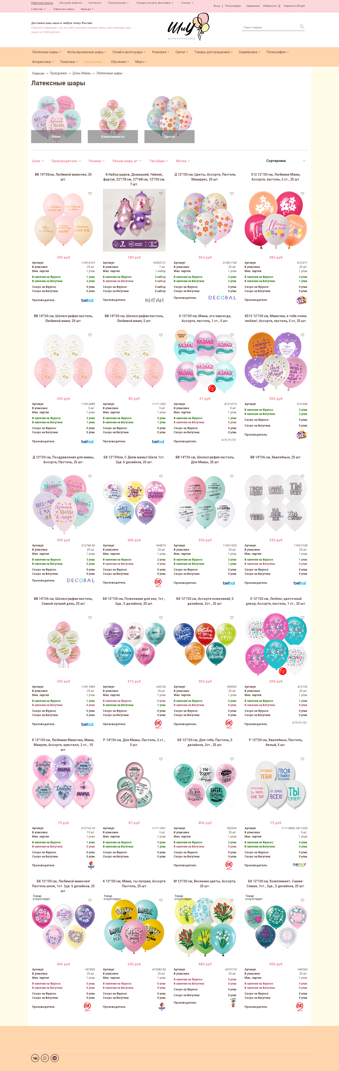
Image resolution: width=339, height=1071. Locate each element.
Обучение (118, 62)
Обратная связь (63, 9)
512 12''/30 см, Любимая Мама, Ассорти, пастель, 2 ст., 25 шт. (275, 177)
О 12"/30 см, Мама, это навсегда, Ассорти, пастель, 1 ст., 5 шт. (205, 318)
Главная (38, 73)
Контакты (95, 2)
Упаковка (159, 52)
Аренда (86, 9)
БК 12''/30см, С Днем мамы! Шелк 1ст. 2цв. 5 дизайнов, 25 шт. (134, 459)
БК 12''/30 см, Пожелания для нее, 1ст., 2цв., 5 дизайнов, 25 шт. (134, 601)
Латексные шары (45, 52)
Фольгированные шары (85, 52)
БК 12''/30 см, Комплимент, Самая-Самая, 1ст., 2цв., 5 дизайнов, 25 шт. (276, 883)
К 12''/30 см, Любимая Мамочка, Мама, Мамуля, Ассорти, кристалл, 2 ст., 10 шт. (63, 745)
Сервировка (248, 52)
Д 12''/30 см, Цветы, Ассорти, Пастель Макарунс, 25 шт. (205, 177)
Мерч (139, 62)
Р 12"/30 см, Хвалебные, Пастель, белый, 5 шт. (276, 742)
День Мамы (81, 73)
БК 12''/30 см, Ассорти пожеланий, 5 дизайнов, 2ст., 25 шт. (205, 601)
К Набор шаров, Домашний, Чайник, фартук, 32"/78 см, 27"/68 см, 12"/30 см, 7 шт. (134, 179)
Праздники (93, 62)
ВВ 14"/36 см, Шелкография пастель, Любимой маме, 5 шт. (134, 318)
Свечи (180, 52)
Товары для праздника (212, 52)
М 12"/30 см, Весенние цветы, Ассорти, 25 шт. (205, 883)
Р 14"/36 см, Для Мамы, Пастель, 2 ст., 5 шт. (134, 742)
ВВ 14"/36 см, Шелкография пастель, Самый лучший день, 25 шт (63, 601)
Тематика (67, 62)
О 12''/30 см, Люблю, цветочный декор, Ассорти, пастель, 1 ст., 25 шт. (276, 601)
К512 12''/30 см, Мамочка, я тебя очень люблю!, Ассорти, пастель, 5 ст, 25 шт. (276, 318)
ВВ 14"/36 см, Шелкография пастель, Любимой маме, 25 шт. (63, 318)
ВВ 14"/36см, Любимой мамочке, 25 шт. (63, 177)
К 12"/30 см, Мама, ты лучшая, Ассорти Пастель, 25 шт (134, 883)
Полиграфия (276, 52)
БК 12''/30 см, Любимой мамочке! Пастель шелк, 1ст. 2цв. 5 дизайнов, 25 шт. (63, 886)
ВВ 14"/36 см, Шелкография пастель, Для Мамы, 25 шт (205, 459)
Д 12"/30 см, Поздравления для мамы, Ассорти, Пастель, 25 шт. (63, 459)
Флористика (41, 62)
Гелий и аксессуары (128, 52)
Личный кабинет (70, 2)
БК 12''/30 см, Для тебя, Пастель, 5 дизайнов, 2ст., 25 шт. (204, 742)
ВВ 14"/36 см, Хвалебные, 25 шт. (275, 457)
